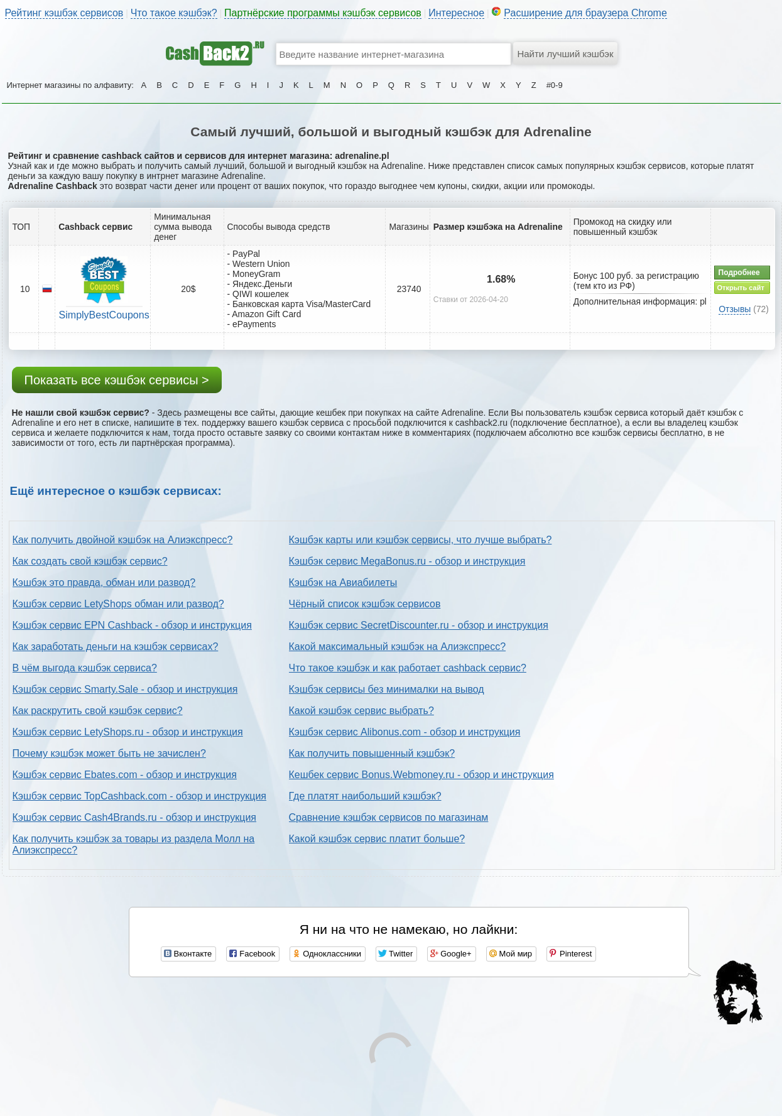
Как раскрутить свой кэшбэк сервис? (98, 710)
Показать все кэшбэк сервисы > (116, 380)
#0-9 (554, 85)
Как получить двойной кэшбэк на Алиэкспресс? (123, 539)
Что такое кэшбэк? (174, 13)
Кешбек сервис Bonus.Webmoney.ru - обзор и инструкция (421, 774)
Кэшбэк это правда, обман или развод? (104, 582)
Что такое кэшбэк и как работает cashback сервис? (407, 668)
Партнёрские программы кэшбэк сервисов (322, 13)
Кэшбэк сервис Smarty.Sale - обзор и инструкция (125, 689)
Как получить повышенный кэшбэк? (372, 753)
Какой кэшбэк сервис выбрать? (361, 710)
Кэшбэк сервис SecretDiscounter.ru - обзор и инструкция (418, 625)
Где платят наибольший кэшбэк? (365, 796)
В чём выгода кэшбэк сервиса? (85, 668)
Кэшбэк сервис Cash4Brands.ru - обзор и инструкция (135, 817)
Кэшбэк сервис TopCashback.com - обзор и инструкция (140, 796)
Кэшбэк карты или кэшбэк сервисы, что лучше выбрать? (420, 539)
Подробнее (739, 272)
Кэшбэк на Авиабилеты (343, 582)
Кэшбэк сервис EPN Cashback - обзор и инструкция (132, 625)
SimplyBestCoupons (104, 315)
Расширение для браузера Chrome (585, 13)
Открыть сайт (740, 287)
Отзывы (735, 309)
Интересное (456, 13)
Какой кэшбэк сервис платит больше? (377, 838)
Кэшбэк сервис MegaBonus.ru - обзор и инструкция (407, 561)
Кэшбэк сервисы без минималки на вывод (386, 689)
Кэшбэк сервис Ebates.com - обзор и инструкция (125, 774)
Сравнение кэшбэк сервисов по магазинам (389, 817)
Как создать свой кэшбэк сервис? (90, 561)
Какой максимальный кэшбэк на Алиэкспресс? (397, 646)
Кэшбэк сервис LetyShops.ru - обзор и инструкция (128, 732)
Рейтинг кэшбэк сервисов (64, 13)
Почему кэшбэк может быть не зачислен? (109, 753)
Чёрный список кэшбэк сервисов (365, 604)
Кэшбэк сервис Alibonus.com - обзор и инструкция (405, 732)
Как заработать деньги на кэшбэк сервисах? (116, 646)
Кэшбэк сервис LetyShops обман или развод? (118, 604)
